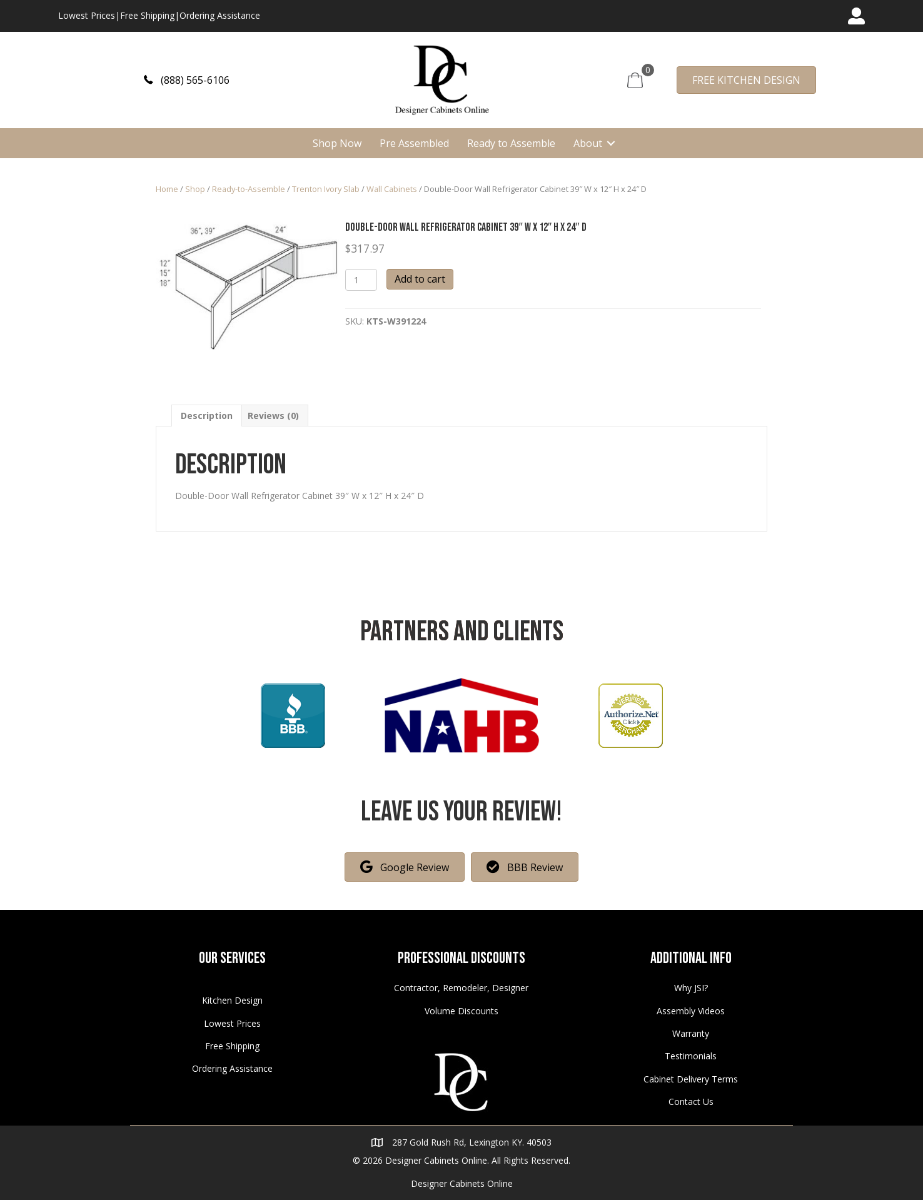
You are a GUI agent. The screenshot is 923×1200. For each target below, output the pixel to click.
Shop (195, 188)
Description (207, 415)
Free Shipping (147, 15)
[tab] (206, 415)
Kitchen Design (232, 1000)
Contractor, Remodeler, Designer (461, 988)
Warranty (690, 1033)
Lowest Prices (86, 15)
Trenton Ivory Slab (326, 188)
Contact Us (691, 1101)
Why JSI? (691, 988)
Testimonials (691, 1056)
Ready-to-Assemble (248, 188)
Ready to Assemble (511, 143)
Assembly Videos (691, 1011)
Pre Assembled (414, 143)
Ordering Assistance (219, 15)
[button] (186, 79)
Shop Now (337, 143)
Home (167, 188)
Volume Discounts (461, 1011)
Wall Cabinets (391, 188)
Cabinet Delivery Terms (690, 1079)
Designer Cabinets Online (462, 1183)
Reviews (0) (273, 415)
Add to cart (420, 279)
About (587, 143)
